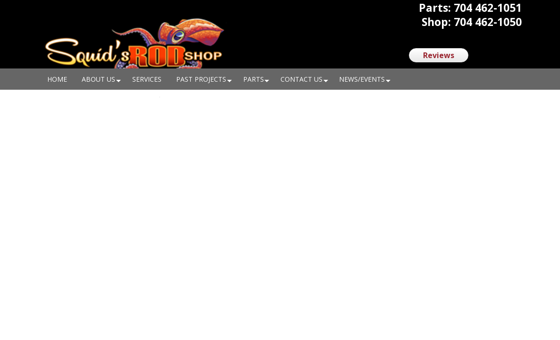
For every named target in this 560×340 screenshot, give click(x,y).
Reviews (438, 55)
